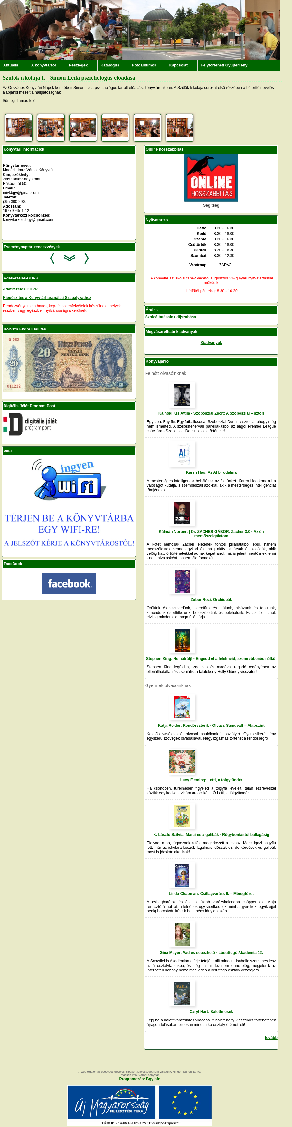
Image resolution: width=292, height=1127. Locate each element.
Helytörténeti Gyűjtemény (224, 65)
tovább (271, 1037)
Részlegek (78, 65)
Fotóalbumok (144, 65)
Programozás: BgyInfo (139, 1079)
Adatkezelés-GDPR (20, 289)
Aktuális (10, 65)
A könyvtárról (43, 65)
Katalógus (109, 65)
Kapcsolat (178, 65)
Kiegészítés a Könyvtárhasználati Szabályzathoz (47, 297)
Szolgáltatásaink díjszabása (170, 317)
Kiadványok (211, 342)
